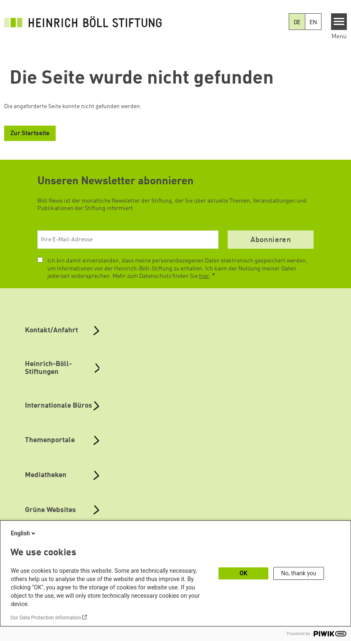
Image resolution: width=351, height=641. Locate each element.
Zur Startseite (29, 134)
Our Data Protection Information (45, 618)
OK (244, 573)
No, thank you (299, 573)
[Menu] (339, 21)
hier (204, 276)
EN (313, 22)
